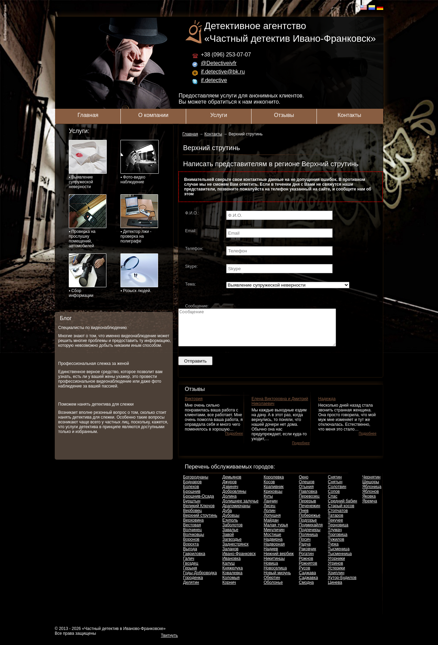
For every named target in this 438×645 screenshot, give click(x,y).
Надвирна (272, 546)
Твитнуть (169, 642)
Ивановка (231, 565)
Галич (188, 565)
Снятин (335, 484)
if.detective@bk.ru (223, 72)
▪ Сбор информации (87, 275)
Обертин (271, 584)
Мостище (272, 541)
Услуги (218, 115)
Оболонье (273, 589)
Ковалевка (232, 580)
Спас (332, 503)
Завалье (230, 537)
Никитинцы (274, 565)
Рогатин (306, 560)
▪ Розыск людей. (139, 273)
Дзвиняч (230, 493)
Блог (66, 318)
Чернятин (371, 484)
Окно (303, 484)
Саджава (307, 580)
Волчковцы (193, 541)
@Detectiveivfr (218, 63)
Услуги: (79, 131)
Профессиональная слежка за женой (93, 363)
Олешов (306, 489)
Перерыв (307, 508)
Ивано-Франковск (239, 560)
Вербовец (192, 517)
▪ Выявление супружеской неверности (88, 164)
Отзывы (284, 115)
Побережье (309, 522)
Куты (268, 503)
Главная (88, 115)
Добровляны (234, 498)
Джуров (229, 489)
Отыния (306, 493)
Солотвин (337, 493)
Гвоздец (190, 570)
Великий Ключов (199, 513)
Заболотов (232, 532)
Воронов (191, 546)
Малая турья (275, 532)
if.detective (214, 80)
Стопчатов (338, 517)
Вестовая (192, 532)
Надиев (270, 556)
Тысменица (338, 556)
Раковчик (307, 556)
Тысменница (340, 560)
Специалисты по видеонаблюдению (92, 327)
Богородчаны (195, 484)
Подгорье (308, 527)
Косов (269, 489)
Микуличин (273, 537)
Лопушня (272, 522)
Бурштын (192, 508)
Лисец (269, 513)
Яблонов (370, 498)
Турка (333, 551)
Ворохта (191, 551)
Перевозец (309, 503)
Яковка (369, 503)
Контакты (349, 115)
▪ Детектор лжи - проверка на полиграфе (139, 218)
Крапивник (273, 493)
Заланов (230, 556)
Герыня (190, 575)
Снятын (335, 489)
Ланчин (270, 508)
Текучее (335, 527)
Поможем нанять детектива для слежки (95, 404)
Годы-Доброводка (200, 580)
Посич (304, 546)
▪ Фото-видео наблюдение (139, 162)
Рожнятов (308, 570)
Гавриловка (194, 560)
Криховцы (272, 498)
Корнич (229, 589)
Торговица (337, 541)
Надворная (274, 551)
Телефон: (194, 248)
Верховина (193, 527)
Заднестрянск (235, 551)
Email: (190, 230)
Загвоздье (232, 546)
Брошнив (192, 498)
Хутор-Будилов (342, 584)
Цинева (335, 589)
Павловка (308, 498)
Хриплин (336, 580)
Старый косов (341, 513)
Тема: (190, 284)
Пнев (303, 517)
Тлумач (335, 537)
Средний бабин (342, 508)
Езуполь (230, 527)
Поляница (308, 541)
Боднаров (192, 489)
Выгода (190, 556)
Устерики (336, 575)
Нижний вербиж (278, 560)
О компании (153, 115)
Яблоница (372, 493)
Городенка (193, 584)
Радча (304, 551)
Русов (304, 575)
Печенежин (309, 513)
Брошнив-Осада (198, 503)
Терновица (338, 532)
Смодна (306, 589)
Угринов (335, 570)
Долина (229, 503)
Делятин (191, 589)
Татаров (335, 522)
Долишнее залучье (240, 508)
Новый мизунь (277, 580)
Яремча (369, 508)
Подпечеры (309, 537)
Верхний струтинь (200, 522)
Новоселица (275, 575)
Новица (270, 570)
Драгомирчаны (236, 513)
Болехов (191, 493)
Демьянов (231, 484)
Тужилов (336, 546)
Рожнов (306, 565)
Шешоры (370, 489)
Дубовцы (231, 522)
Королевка (273, 484)
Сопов (334, 498)
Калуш (228, 570)
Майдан (271, 527)
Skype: (191, 266)
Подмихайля (311, 532)
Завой (228, 541)
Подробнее (234, 441)
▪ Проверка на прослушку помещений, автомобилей (87, 221)
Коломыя (231, 584)
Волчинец (192, 537)
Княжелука (232, 575)
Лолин (269, 517)
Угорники (336, 565)
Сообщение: (197, 306)
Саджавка (308, 584)
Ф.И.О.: (192, 213)
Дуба (227, 517)
